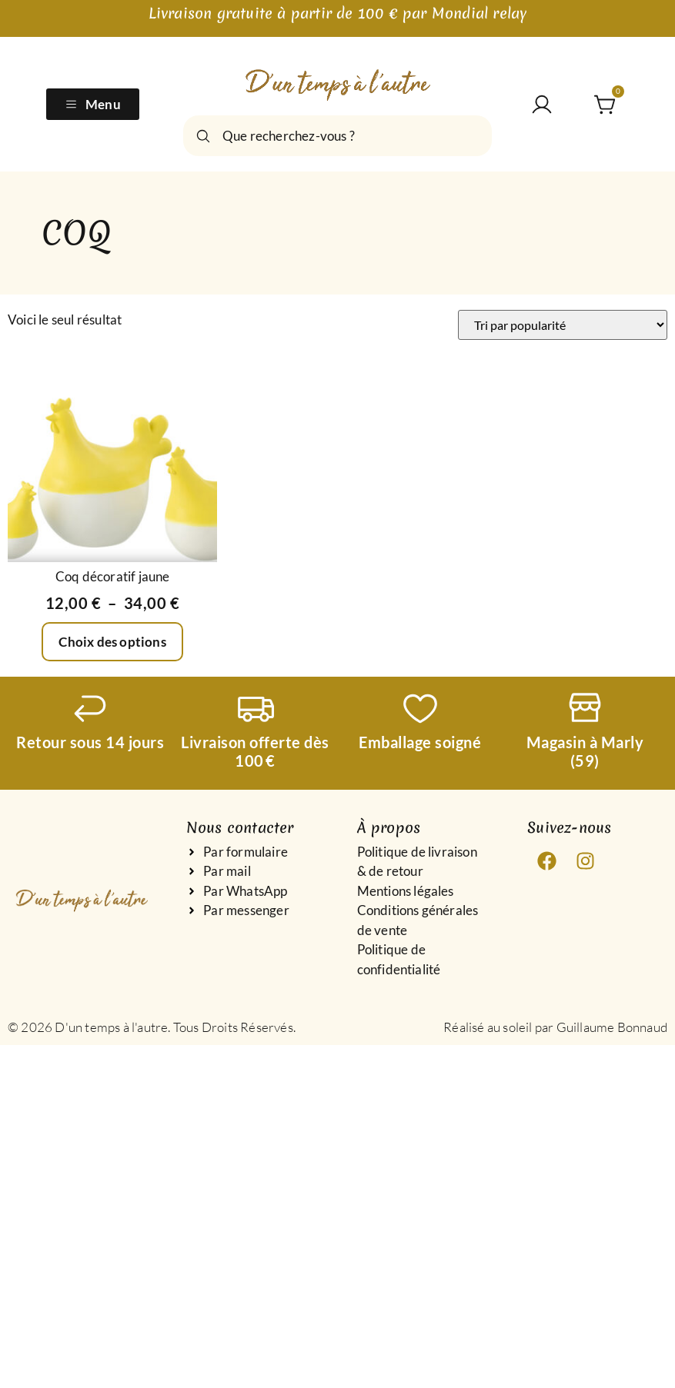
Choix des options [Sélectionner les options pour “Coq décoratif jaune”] (111, 642)
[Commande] (562, 325)
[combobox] (337, 135)
